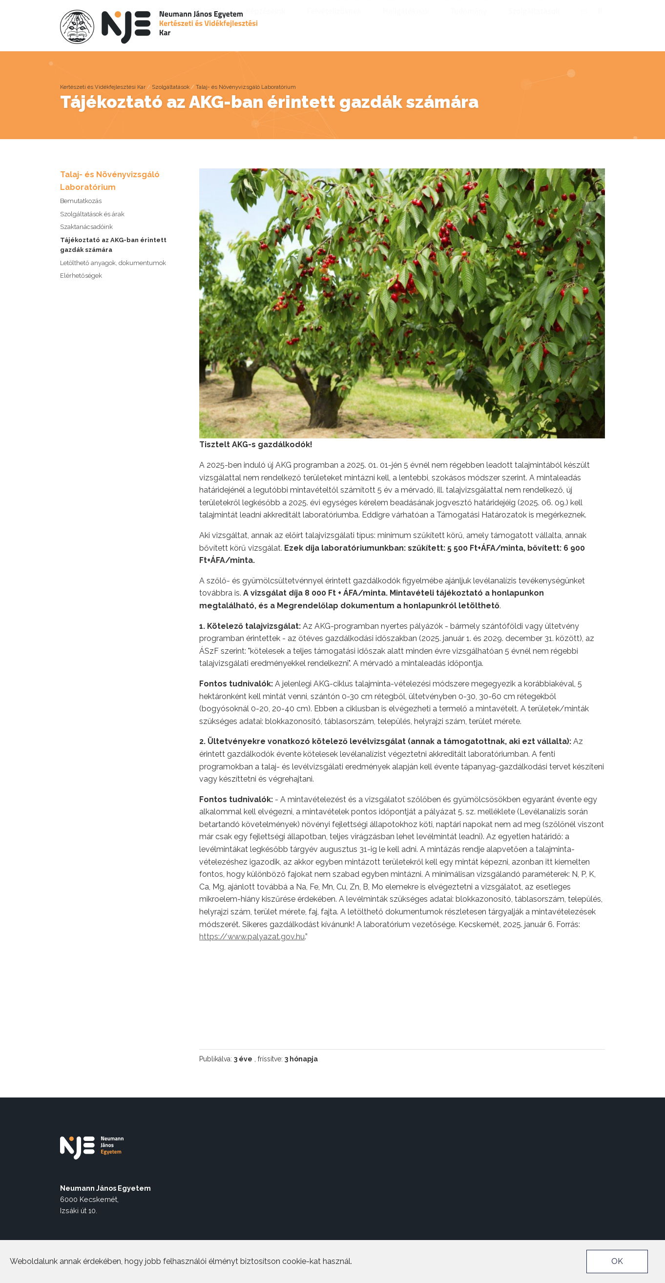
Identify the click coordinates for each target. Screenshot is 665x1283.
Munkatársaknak (441, 8)
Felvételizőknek (337, 24)
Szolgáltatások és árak (92, 214)
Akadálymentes (349, 8)
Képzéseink (269, 24)
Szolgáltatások (537, 24)
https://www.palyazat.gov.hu (252, 936)
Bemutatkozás (81, 201)
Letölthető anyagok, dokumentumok (113, 263)
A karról (214, 24)
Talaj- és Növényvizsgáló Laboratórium (246, 86)
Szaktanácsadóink (86, 226)
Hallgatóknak (409, 24)
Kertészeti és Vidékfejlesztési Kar (102, 86)
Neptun (490, 8)
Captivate (528, 8)
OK (617, 1261)
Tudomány (471, 24)
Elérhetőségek (81, 275)
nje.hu (393, 8)
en (584, 24)
